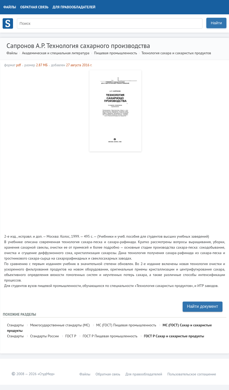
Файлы (9, 7)
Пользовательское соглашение (191, 374)
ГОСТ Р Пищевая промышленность (110, 336)
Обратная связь (34, 7)
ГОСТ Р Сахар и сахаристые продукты (174, 336)
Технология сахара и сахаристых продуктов (176, 53)
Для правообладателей (74, 7)
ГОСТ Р (70, 336)
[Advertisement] (114, 190)
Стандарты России (44, 336)
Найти (216, 23)
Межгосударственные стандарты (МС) (60, 325)
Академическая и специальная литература (55, 53)
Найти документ (202, 306)
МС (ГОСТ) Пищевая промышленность (126, 325)
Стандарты (15, 325)
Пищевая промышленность (115, 53)
